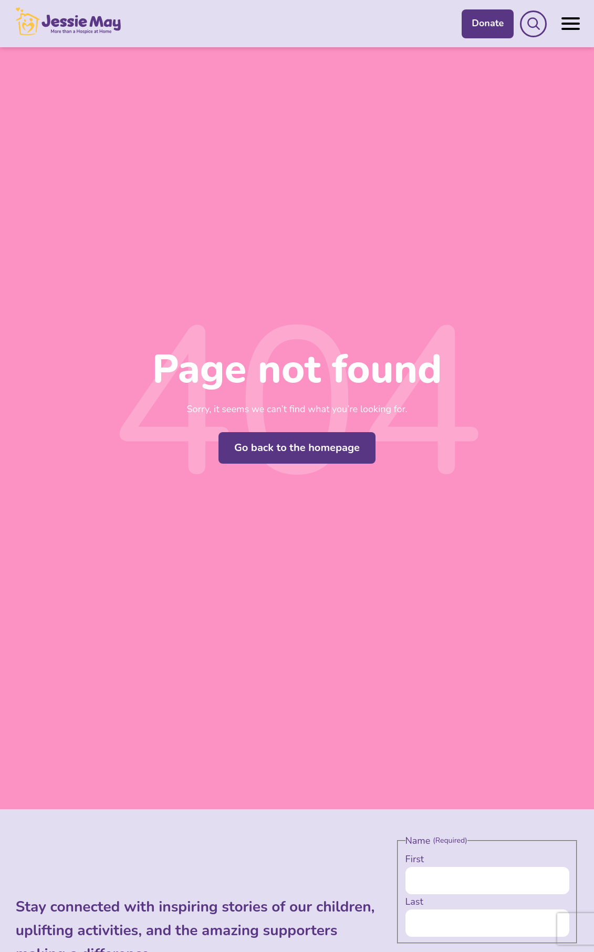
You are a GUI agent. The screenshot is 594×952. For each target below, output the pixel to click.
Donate (488, 23)
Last (414, 901)
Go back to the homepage (297, 448)
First (414, 859)
